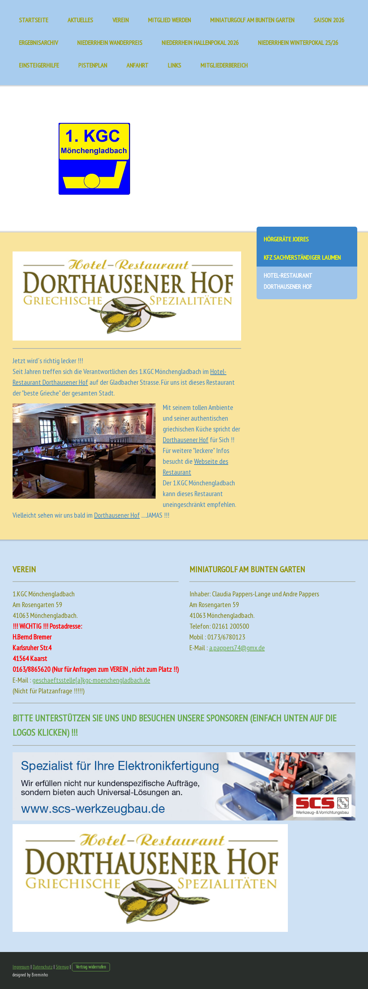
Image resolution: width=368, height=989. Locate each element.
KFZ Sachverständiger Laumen (302, 257)
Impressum (21, 967)
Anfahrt (137, 65)
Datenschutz (42, 967)
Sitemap (62, 967)
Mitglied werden (169, 20)
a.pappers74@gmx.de (237, 647)
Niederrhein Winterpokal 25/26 (298, 42)
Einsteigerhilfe (39, 65)
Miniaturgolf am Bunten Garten (252, 20)
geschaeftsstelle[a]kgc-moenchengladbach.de (91, 680)
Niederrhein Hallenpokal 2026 (200, 42)
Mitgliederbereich (224, 65)
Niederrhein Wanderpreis (109, 42)
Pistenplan (92, 65)
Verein (120, 20)
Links (174, 65)
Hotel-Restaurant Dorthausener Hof (288, 281)
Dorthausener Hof (185, 439)
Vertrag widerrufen (91, 967)
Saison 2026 (329, 20)
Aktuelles (80, 20)
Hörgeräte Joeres (286, 239)
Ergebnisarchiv (38, 42)
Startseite (33, 20)
